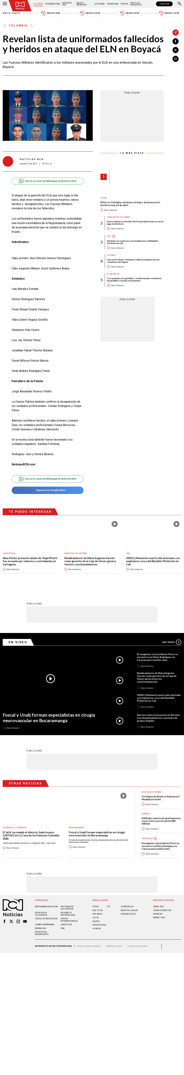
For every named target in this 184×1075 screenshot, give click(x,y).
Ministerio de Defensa (75, 553)
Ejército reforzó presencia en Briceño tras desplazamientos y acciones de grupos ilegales (158, 718)
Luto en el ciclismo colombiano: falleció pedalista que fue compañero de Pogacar (133, 260)
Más (171, 642)
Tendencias (112, 4)
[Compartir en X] (175, 50)
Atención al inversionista (42, 933)
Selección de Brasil (152, 792)
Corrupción (9, 553)
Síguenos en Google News (47, 490)
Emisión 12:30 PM (90, 13)
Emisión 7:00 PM (129, 13)
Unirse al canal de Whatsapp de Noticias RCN (47, 181)
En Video (18, 642)
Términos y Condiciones (137, 946)
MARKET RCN (159, 917)
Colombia (38, 4)
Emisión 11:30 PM (169, 13)
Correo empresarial (45, 924)
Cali (109, 236)
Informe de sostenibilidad (68, 914)
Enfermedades (76, 827)
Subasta (146, 814)
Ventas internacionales (69, 919)
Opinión (124, 4)
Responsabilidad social (46, 906)
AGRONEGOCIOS (128, 914)
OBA (63, 928)
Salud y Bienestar (81, 4)
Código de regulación (46, 918)
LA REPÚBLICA (127, 906)
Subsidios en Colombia (118, 217)
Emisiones (12, 13)
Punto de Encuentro (136, 4)
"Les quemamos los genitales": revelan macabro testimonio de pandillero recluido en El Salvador (134, 279)
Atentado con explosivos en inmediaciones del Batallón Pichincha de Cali (132, 242)
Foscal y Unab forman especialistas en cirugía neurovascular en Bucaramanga (49, 717)
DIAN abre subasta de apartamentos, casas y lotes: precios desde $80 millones (161, 821)
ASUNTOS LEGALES (129, 910)
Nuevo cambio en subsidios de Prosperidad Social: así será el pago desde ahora (135, 222)
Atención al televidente (41, 914)
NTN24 (96, 906)
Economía (100, 4)
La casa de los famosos (14, 827)
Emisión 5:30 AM (50, 13)
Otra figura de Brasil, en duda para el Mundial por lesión (161, 798)
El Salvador (113, 274)
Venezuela (147, 838)
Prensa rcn (40, 928)
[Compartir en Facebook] (175, 41)
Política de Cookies (114, 946)
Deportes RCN (67, 4)
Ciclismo (111, 255)
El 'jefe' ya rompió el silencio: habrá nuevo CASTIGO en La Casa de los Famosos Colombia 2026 (31, 835)
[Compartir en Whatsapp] (175, 59)
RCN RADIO (97, 914)
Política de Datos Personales (89, 946)
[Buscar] (179, 4)
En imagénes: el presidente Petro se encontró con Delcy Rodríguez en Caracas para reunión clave (157, 657)
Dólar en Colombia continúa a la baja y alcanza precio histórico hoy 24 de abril (130, 204)
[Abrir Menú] (5, 3)
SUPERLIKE (157, 914)
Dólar (103, 198)
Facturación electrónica (67, 907)
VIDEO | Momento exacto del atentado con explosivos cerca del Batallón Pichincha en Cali (153, 561)
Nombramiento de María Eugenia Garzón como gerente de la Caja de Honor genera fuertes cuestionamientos (90, 561)
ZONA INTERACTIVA (162, 910)
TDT (109, 906)
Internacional (52, 4)
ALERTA (96, 921)
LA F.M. (96, 917)
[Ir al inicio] (20, 5)
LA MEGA (97, 928)
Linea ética (66, 924)
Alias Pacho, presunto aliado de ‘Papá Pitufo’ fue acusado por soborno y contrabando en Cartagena (30, 561)
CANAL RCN (164, 4)
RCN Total (98, 910)
